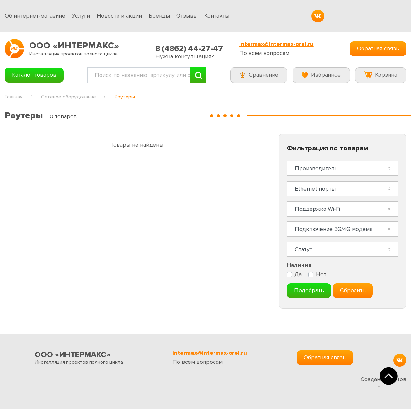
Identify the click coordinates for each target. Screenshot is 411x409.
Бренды (159, 15)
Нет (321, 274)
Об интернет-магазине (35, 15)
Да (298, 274)
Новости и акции (119, 15)
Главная (13, 97)
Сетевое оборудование (68, 97)
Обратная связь (378, 48)
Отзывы (186, 15)
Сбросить (353, 290)
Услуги (81, 15)
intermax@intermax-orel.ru (276, 44)
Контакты (216, 15)
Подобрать (309, 290)
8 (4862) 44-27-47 (189, 48)
